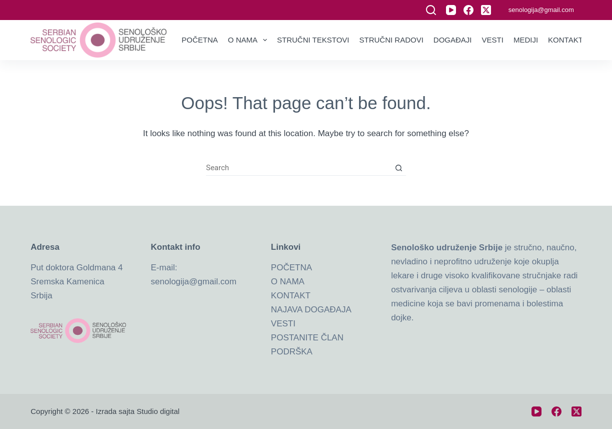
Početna (200, 40)
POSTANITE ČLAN (307, 337)
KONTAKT (290, 295)
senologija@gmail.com (541, 10)
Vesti (493, 40)
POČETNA (291, 267)
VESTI (283, 323)
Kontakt (565, 40)
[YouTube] (451, 10)
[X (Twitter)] (486, 10)
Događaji (453, 40)
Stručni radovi (392, 40)
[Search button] (398, 168)
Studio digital (158, 411)
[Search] (431, 10)
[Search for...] (298, 168)
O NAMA (287, 281)
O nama (249, 40)
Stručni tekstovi (313, 40)
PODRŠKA (291, 351)
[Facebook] (469, 10)
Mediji (526, 40)
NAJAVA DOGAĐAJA (311, 309)
